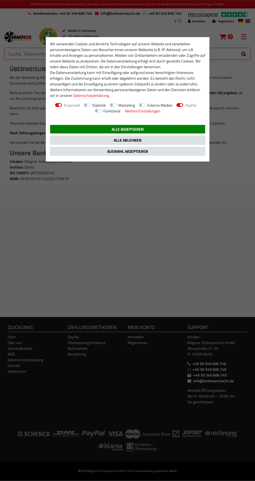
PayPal (190, 105)
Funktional (111, 111)
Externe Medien (160, 105)
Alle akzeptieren (128, 129)
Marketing (126, 105)
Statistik (99, 105)
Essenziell (72, 105)
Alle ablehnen (128, 140)
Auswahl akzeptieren (127, 151)
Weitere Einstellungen (142, 111)
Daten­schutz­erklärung (91, 95)
